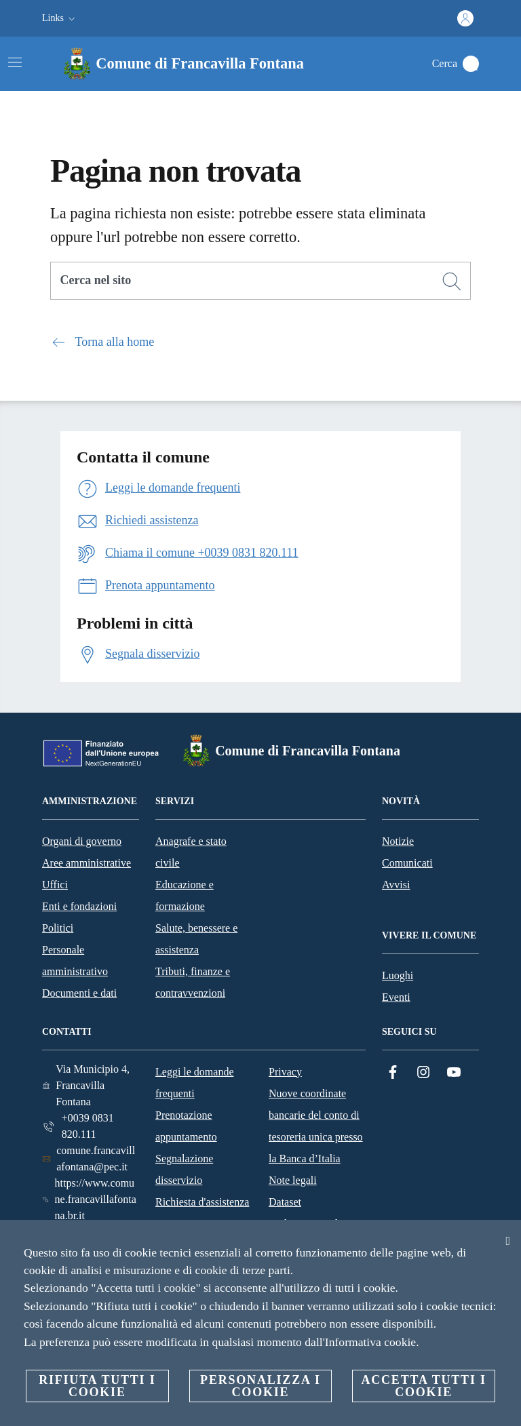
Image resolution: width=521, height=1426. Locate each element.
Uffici (55, 884)
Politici (57, 928)
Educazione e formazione (184, 895)
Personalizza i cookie (260, 1386)
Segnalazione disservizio (184, 1169)
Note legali (293, 1180)
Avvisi (396, 884)
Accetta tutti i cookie (423, 1386)
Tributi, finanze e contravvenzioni (192, 982)
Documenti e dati (79, 993)
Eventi (396, 997)
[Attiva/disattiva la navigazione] (15, 62)
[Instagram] (423, 1072)
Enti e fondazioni (79, 906)
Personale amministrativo (75, 960)
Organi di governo (81, 841)
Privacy (285, 1071)
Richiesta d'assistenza (202, 1202)
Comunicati (407, 863)
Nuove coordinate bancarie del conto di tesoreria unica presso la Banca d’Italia (316, 1126)
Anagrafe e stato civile (191, 852)
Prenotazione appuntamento (186, 1126)
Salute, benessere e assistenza (196, 938)
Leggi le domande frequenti (194, 1082)
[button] (60, 18)
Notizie (398, 841)
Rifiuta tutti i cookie (97, 1386)
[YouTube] (454, 1072)
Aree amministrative (86, 863)
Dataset (285, 1202)
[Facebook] (393, 1072)
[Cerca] (471, 64)
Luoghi (397, 975)
